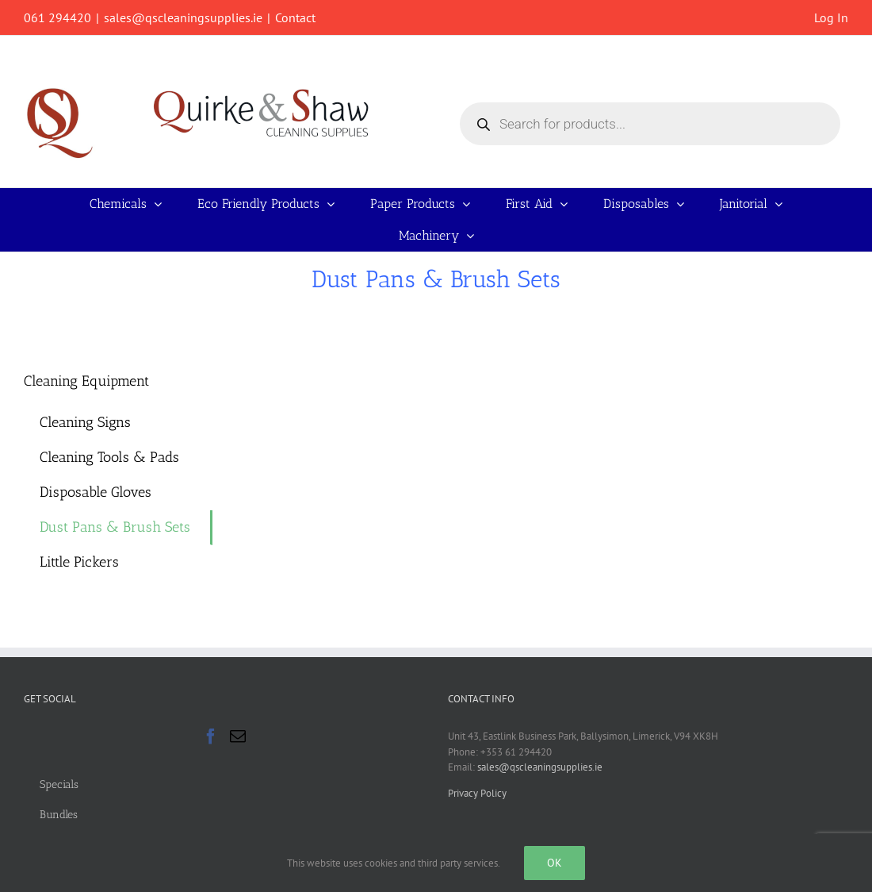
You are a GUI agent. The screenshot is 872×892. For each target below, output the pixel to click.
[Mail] (238, 736)
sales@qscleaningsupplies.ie (183, 17)
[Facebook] (211, 736)
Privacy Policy (477, 793)
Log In (831, 17)
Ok (554, 862)
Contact (295, 17)
